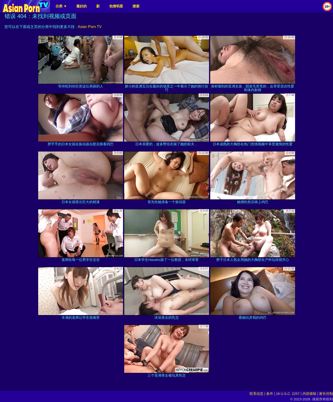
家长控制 (326, 394)
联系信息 (256, 394)
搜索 (136, 6)
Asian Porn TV (90, 27)
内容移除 (309, 394)
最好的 (81, 6)
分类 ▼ (61, 6)
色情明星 (116, 6)
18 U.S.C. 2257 (288, 394)
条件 (269, 394)
